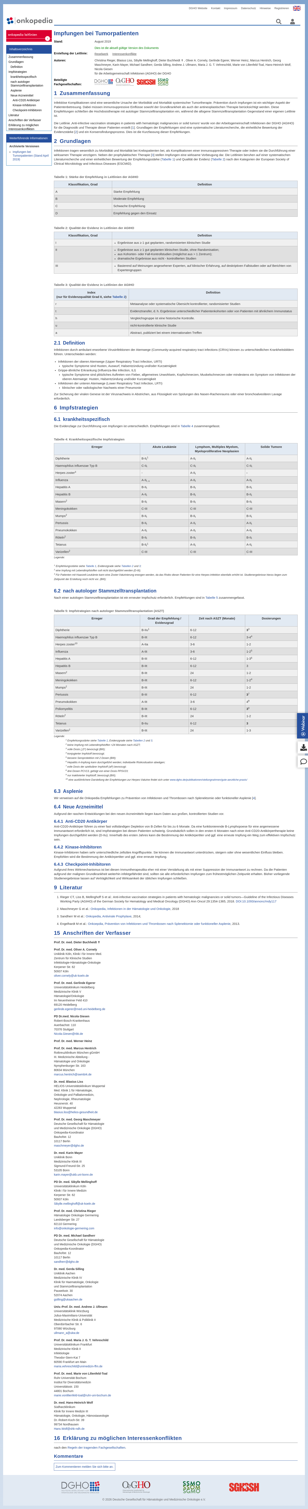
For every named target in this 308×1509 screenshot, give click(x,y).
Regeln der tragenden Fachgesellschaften (96, 1447)
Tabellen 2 (127, 566)
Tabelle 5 (211, 597)
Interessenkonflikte (124, 54)
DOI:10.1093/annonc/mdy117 (256, 901)
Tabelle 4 (187, 426)
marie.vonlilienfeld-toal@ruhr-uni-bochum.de (82, 1395)
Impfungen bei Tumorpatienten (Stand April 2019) (31, 157)
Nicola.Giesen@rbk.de (68, 1033)
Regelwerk (101, 54)
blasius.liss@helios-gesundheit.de (76, 1112)
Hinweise (265, 8)
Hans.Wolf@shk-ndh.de (69, 1428)
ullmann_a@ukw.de (66, 1333)
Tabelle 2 (218, 159)
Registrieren (281, 8)
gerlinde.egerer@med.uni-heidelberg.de (79, 1009)
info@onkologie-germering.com (74, 1228)
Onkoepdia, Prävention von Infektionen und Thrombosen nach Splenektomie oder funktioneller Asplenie (159, 923)
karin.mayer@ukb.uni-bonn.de (73, 1174)
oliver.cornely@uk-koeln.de (71, 975)
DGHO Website (198, 8)
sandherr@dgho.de (66, 1261)
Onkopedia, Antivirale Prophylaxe (109, 916)
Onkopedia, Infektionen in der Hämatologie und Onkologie (130, 909)
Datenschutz (248, 8)
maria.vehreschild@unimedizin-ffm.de (78, 1366)
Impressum (230, 8)
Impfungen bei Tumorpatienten (96, 33)
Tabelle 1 (168, 159)
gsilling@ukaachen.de (68, 1299)
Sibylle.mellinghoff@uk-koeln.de (74, 1203)
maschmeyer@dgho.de (69, 1145)
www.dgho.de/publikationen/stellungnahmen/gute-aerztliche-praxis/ (208, 779)
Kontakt (215, 8)
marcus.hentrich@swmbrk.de (73, 1074)
